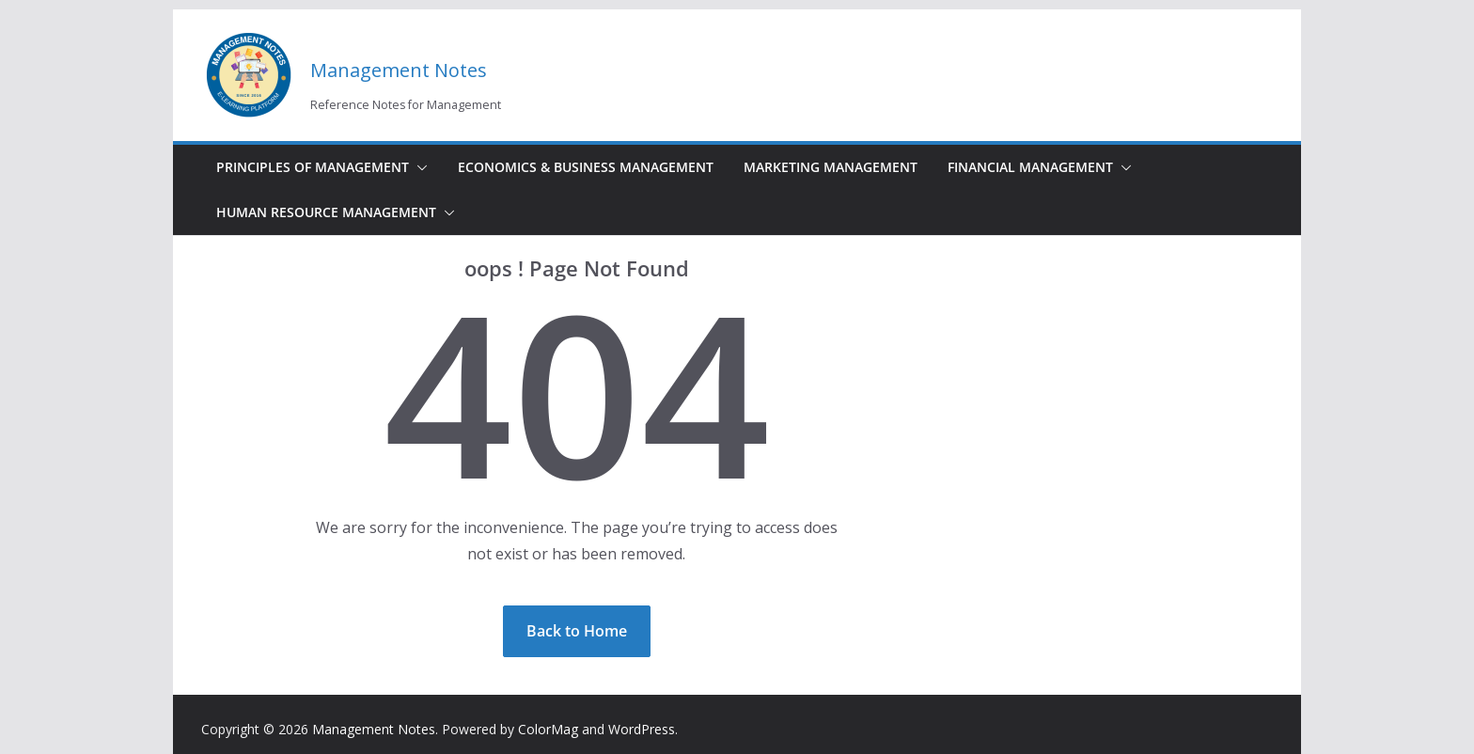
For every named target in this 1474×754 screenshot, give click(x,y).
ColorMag (548, 729)
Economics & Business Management (585, 167)
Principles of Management (312, 167)
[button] (418, 167)
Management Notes (398, 70)
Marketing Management (830, 167)
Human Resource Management (326, 212)
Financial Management (1030, 167)
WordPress (641, 729)
